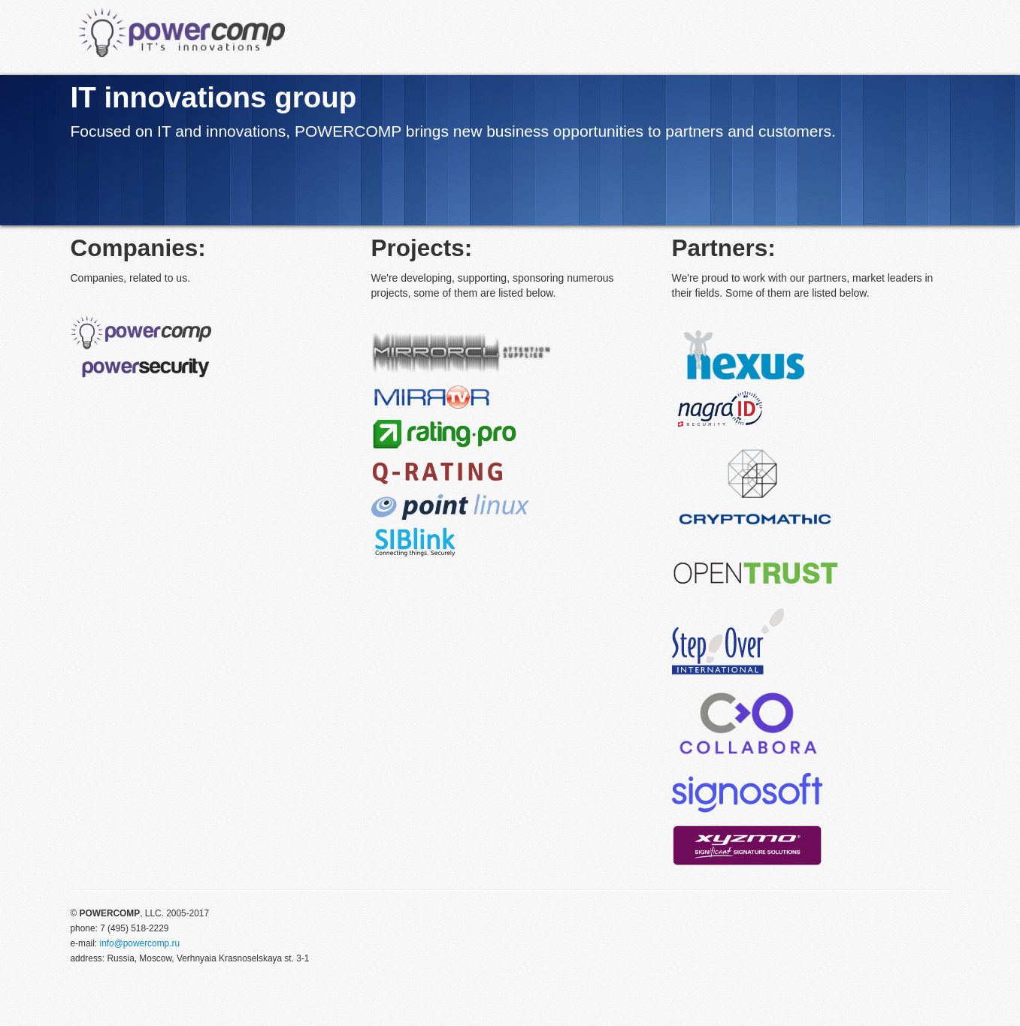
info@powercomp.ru (139, 943)
